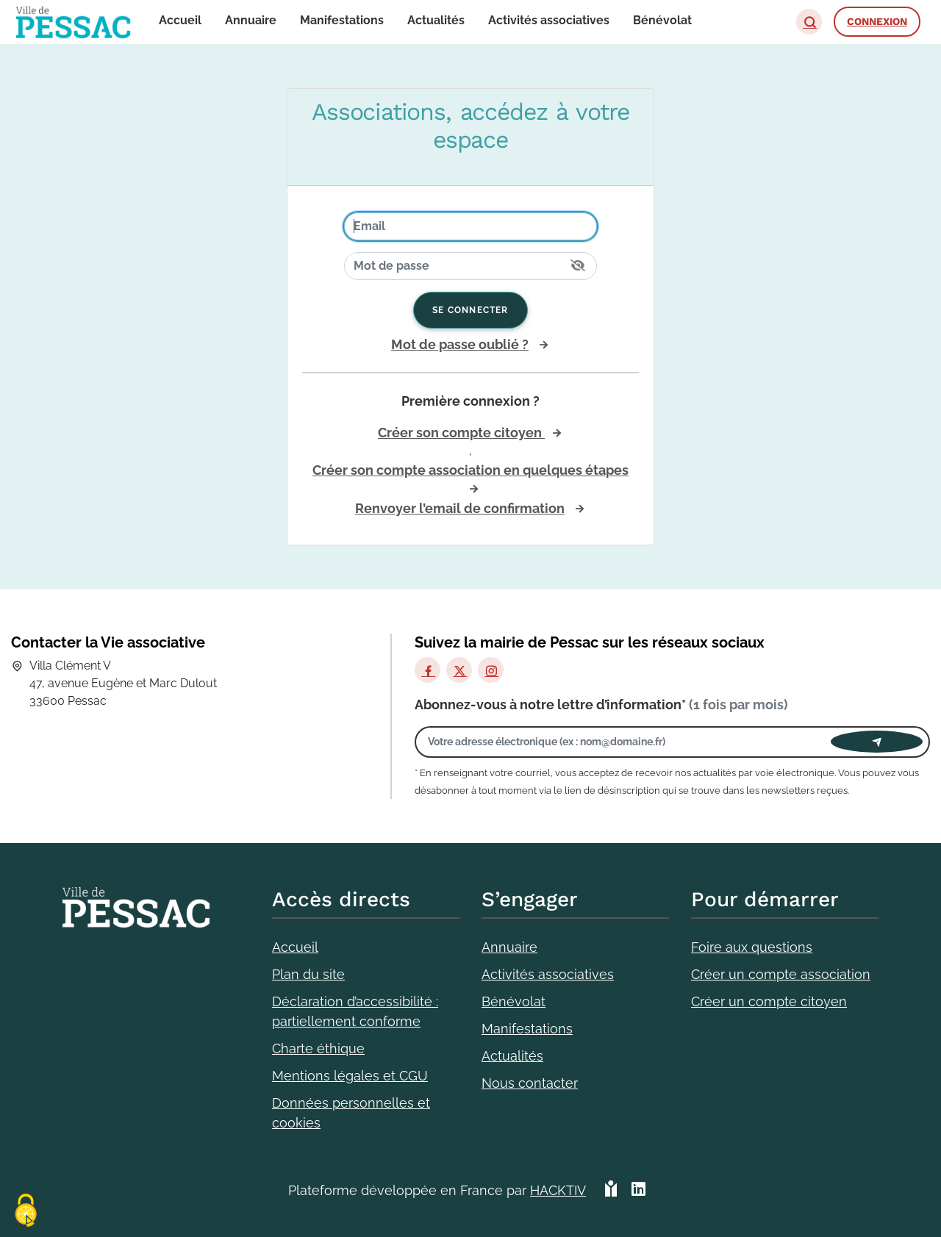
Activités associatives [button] (548, 20)
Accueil (295, 947)
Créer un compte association (780, 974)
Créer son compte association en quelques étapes (470, 470)
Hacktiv (558, 1190)
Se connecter (470, 310)
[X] (459, 670)
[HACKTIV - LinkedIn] (638, 1190)
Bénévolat (513, 1001)
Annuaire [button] (250, 20)
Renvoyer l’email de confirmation (460, 508)
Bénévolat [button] (662, 20)
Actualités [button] (436, 20)
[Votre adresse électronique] (626, 742)
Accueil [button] (180, 20)
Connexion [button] (877, 21)
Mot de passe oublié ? (460, 344)
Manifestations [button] (342, 20)
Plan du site (308, 974)
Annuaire (509, 947)
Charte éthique (318, 1048)
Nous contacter (530, 1083)
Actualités (512, 1056)
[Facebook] (427, 670)
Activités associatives (548, 974)
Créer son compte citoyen (461, 432)
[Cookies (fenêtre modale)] (25, 1211)
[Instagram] (491, 670)
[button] (809, 22)
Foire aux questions (751, 947)
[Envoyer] (877, 742)
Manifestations (527, 1028)
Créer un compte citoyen (769, 1001)
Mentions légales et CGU (350, 1075)
